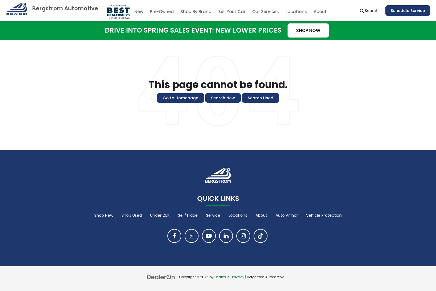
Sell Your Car (232, 11)
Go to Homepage (180, 98)
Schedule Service (408, 10)
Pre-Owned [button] (162, 11)
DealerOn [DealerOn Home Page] (222, 277)
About (261, 215)
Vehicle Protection (324, 215)
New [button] (138, 11)
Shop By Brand (196, 11)
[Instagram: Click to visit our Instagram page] (243, 236)
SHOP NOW (308, 30)
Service (213, 215)
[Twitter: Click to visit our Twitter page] (192, 236)
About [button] (320, 11)
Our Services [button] (265, 11)
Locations (296, 11)
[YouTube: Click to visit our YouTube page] (209, 236)
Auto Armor (287, 215)
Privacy (238, 277)
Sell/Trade (188, 215)
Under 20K (160, 215)
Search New (223, 98)
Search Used (260, 98)
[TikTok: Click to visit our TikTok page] (260, 236)
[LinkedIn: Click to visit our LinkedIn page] (226, 236)
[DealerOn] (161, 277)
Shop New (103, 215)
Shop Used (132, 215)
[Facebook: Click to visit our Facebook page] (174, 236)
